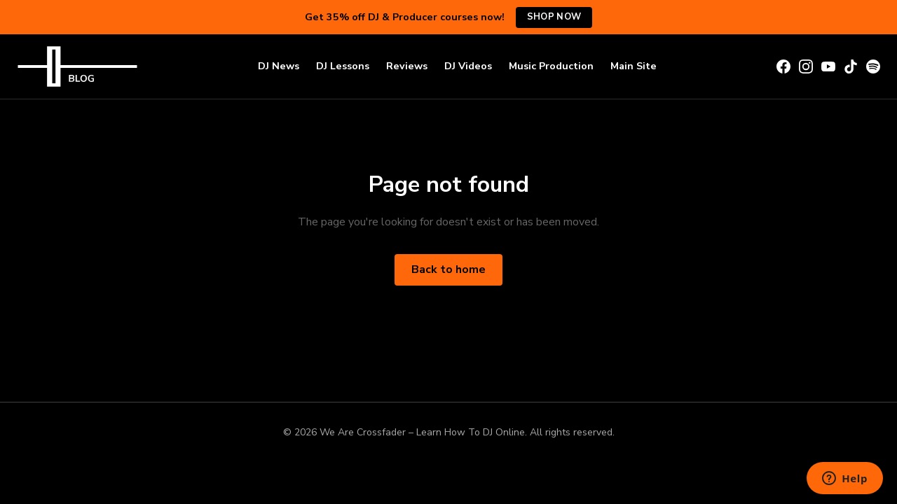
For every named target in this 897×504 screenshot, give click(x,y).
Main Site (633, 66)
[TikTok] (851, 66)
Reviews (406, 66)
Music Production (551, 66)
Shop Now (554, 16)
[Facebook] (783, 66)
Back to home (448, 269)
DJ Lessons (342, 66)
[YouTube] (828, 66)
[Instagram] (806, 66)
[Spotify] (873, 66)
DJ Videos (468, 66)
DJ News (278, 66)
